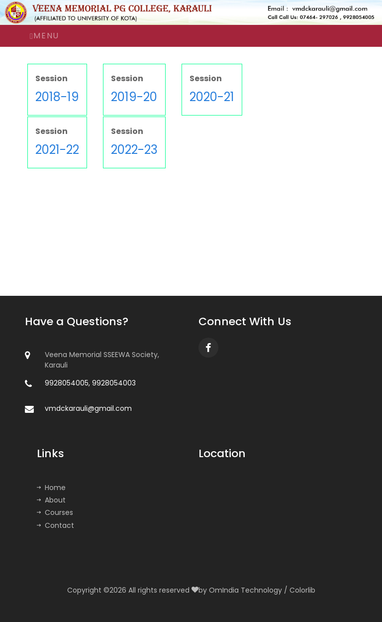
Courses (55, 512)
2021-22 (57, 149)
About (51, 500)
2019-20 (134, 97)
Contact (55, 525)
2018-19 (57, 97)
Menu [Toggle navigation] (44, 35)
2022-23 (134, 149)
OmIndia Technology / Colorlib (262, 590)
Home (51, 488)
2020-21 (212, 97)
